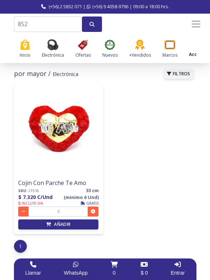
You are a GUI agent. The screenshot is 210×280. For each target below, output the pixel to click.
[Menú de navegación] (191, 24)
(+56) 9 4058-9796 (107, 6)
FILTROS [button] (178, 74)
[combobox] (48, 24)
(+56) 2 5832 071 (61, 6)
